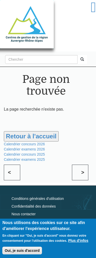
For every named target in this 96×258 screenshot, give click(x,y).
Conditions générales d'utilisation (38, 199)
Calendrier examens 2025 (24, 159)
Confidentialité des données (34, 206)
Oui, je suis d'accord (22, 250)
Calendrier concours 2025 (24, 154)
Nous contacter (24, 214)
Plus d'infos (78, 240)
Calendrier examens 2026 (24, 149)
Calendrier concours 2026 (24, 144)
